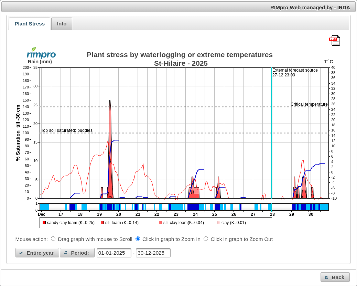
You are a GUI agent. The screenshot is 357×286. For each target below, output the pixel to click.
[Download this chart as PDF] (334, 41)
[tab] (29, 24)
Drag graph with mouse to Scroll (95, 239)
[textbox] (114, 252)
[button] (37, 252)
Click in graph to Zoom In (171, 239)
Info (62, 24)
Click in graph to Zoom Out (241, 239)
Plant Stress (29, 24)
